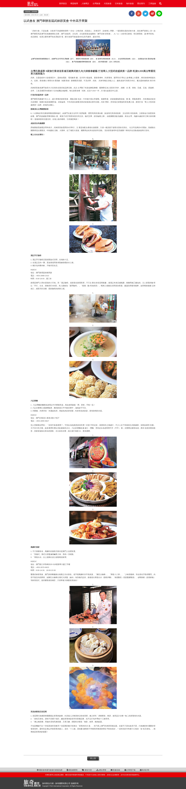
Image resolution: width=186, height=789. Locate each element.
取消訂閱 (144, 770)
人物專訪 (85, 3)
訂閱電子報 (130, 770)
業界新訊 (63, 3)
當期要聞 (34, 11)
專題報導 (74, 3)
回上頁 (93, 758)
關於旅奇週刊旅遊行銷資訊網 (49, 770)
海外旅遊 (130, 3)
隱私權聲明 (72, 770)
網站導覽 (101, 770)
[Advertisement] (93, 744)
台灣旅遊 (96, 3)
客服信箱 (115, 770)
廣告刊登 (87, 770)
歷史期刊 (141, 3)
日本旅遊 (119, 3)
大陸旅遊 (107, 3)
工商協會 (152, 3)
